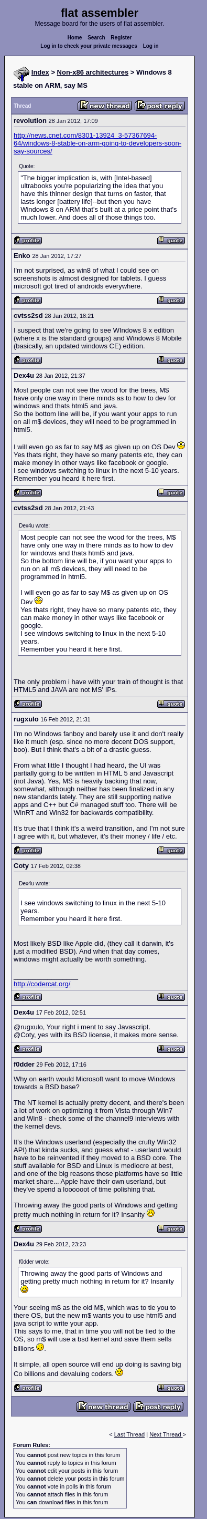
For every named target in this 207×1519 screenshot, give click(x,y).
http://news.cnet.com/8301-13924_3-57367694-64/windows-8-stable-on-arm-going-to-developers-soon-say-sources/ (97, 143)
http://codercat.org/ (42, 984)
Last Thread (129, 1434)
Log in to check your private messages (88, 46)
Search (96, 37)
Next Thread (165, 1434)
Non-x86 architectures (93, 72)
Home (75, 37)
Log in (151, 46)
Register (121, 37)
